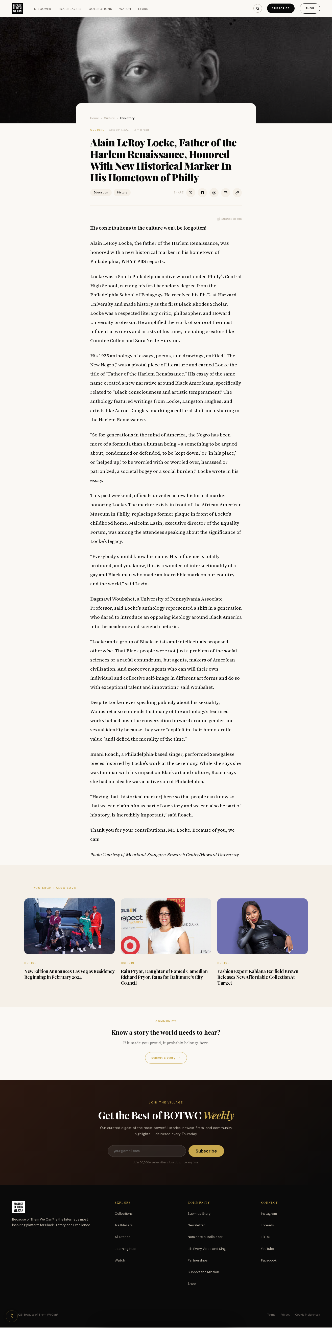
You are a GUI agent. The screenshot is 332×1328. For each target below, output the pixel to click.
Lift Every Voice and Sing (207, 1249)
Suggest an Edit (229, 218)
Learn (143, 9)
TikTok (266, 1237)
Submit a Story (165, 1058)
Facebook (269, 1261)
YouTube (267, 1249)
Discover (43, 9)
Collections (101, 9)
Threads (267, 1226)
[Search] (256, 8)
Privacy (285, 1315)
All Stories (122, 1237)
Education (101, 192)
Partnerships (198, 1261)
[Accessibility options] (12, 1316)
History (122, 192)
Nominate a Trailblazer (205, 1237)
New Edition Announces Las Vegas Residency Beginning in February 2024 (69, 974)
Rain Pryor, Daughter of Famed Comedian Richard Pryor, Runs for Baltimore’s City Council (164, 977)
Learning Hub (125, 1249)
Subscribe (280, 8)
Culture (109, 118)
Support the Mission (203, 1272)
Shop (309, 8)
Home (94, 118)
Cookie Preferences (307, 1315)
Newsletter (196, 1226)
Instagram (269, 1214)
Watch (125, 9)
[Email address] (147, 1151)
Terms (271, 1315)
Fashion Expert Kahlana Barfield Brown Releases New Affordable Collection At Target (257, 977)
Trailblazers (70, 9)
